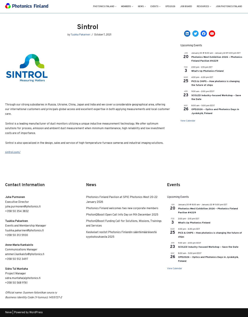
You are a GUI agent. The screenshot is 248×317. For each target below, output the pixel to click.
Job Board (186, 6)
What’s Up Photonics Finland (207, 71)
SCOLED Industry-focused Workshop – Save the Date (208, 247)
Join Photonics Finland (229, 6)
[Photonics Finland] (26, 6)
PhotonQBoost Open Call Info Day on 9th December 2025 (122, 215)
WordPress (36, 312)
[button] (115, 6)
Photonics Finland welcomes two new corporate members (122, 208)
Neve (8, 312)
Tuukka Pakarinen (80, 34)
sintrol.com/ (12, 152)
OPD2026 (170, 6)
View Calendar (187, 120)
